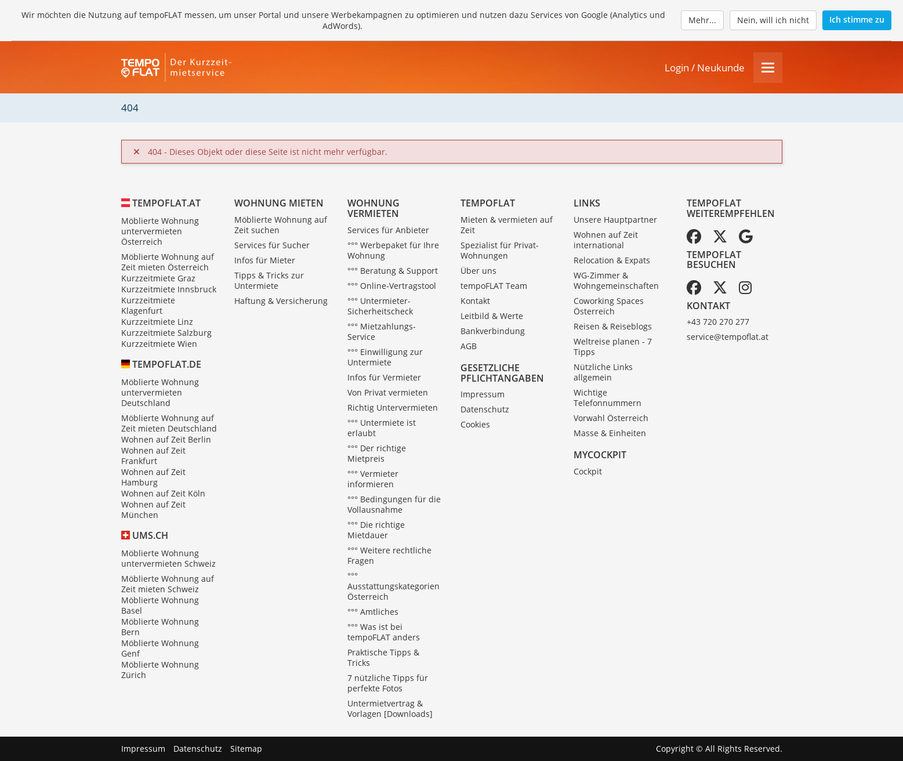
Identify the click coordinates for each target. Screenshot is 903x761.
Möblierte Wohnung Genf (160, 648)
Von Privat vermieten (387, 392)
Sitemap (246, 748)
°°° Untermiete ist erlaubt (381, 428)
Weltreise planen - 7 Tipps (613, 346)
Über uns (478, 270)
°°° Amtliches (372, 611)
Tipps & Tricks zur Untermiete (269, 280)
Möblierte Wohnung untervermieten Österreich (160, 231)
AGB (468, 345)
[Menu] (767, 67)
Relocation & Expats (612, 260)
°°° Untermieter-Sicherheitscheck (380, 306)
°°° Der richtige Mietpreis (376, 453)
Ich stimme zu (856, 19)
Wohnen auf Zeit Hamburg (153, 477)
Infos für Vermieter (384, 377)
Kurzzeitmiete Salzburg (166, 332)
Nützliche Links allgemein (603, 372)
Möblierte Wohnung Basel (160, 605)
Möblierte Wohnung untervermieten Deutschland (160, 392)
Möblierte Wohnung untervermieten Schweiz (168, 558)
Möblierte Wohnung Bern (160, 626)
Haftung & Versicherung (281, 300)
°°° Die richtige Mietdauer (376, 530)
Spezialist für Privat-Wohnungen (499, 250)
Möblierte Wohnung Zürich (160, 669)
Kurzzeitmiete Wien (159, 343)
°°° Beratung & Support (392, 270)
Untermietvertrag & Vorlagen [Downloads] (390, 708)
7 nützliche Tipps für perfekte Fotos (387, 683)
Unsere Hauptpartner (615, 219)
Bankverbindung (492, 330)
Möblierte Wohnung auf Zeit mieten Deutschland (169, 423)
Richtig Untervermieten (392, 407)
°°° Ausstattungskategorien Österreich (393, 586)
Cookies (475, 424)
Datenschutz (484, 409)
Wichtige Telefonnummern (607, 397)
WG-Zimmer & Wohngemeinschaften (616, 280)
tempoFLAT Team (493, 285)
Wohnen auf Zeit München (153, 509)
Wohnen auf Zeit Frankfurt (153, 455)
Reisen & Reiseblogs (613, 326)
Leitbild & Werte (491, 315)
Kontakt (475, 300)
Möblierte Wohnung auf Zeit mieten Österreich (167, 262)
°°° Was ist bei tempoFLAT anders (383, 632)
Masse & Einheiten (610, 433)
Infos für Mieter (264, 260)
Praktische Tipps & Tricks (383, 657)
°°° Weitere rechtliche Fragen (389, 555)
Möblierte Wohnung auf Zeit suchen (280, 224)
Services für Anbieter (388, 229)
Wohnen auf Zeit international (606, 240)
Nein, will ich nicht (773, 20)
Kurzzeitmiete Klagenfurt (148, 305)
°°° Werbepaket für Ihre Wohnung (393, 250)
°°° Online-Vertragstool (391, 285)
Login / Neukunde (705, 67)
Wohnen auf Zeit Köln (163, 493)
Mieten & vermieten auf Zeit (506, 224)
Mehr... (702, 20)
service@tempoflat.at (727, 336)
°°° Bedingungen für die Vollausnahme (394, 504)
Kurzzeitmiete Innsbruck (168, 289)
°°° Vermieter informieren (372, 479)
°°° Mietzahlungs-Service (381, 331)
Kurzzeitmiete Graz (158, 278)
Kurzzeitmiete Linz (157, 321)
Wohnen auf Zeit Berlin (166, 439)
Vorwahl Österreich (611, 417)
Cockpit (588, 471)
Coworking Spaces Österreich (609, 306)
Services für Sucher (272, 245)
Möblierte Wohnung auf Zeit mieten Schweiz (167, 584)
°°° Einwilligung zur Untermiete (385, 357)
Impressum (482, 394)
